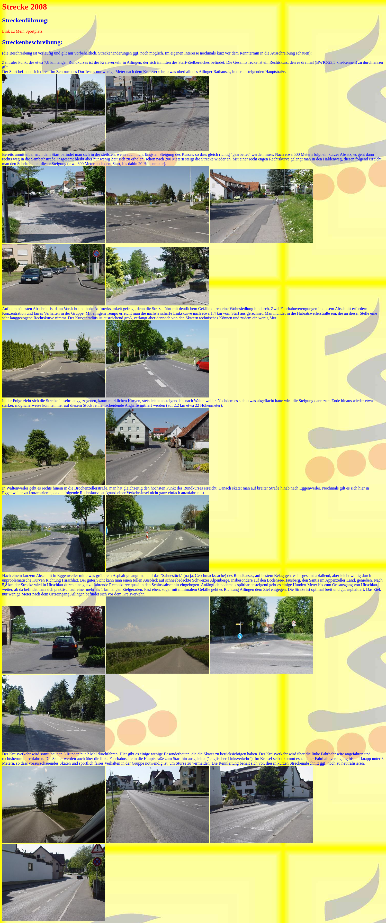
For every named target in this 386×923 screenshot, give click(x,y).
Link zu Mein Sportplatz (22, 31)
